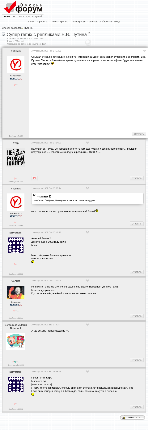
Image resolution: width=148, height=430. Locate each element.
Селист (15, 280)
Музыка (28, 27)
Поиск (54, 21)
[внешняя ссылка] (41, 384)
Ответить (139, 134)
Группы (64, 21)
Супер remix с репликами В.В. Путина (47, 34)
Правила (42, 21)
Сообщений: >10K (16, 365)
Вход (117, 21)
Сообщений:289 (16, 136)
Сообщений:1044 (15, 318)
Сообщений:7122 (15, 182)
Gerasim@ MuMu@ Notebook (16, 327)
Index (31, 21)
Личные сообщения (100, 21)
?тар (16, 143)
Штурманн (16, 232)
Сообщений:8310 (15, 274)
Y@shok (16, 51)
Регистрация (79, 21)
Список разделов (12, 27)
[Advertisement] (89, 98)
